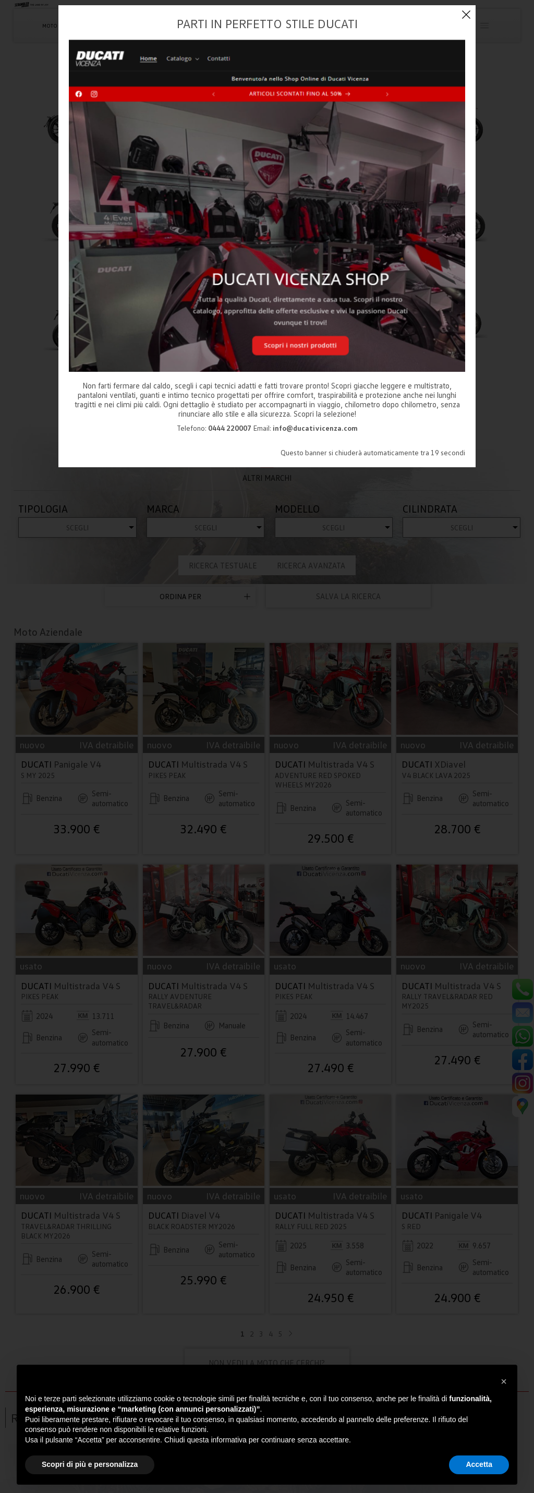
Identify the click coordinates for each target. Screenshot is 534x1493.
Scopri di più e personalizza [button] (90, 1464)
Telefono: (214, 427)
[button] (503, 1381)
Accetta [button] (479, 1464)
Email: (305, 427)
